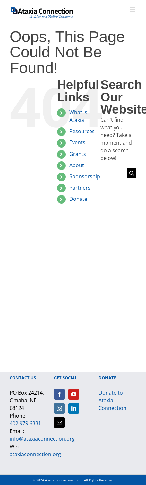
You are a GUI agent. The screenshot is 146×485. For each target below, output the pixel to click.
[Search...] (113, 173)
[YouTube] (73, 394)
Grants (77, 153)
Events (77, 142)
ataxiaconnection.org (35, 454)
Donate (78, 198)
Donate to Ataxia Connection (112, 400)
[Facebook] (59, 394)
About (76, 165)
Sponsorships (86, 176)
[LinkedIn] (73, 408)
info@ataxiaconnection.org (42, 438)
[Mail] (59, 422)
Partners (79, 187)
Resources (82, 131)
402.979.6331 (25, 423)
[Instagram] (59, 408)
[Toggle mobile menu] (133, 9)
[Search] (131, 173)
